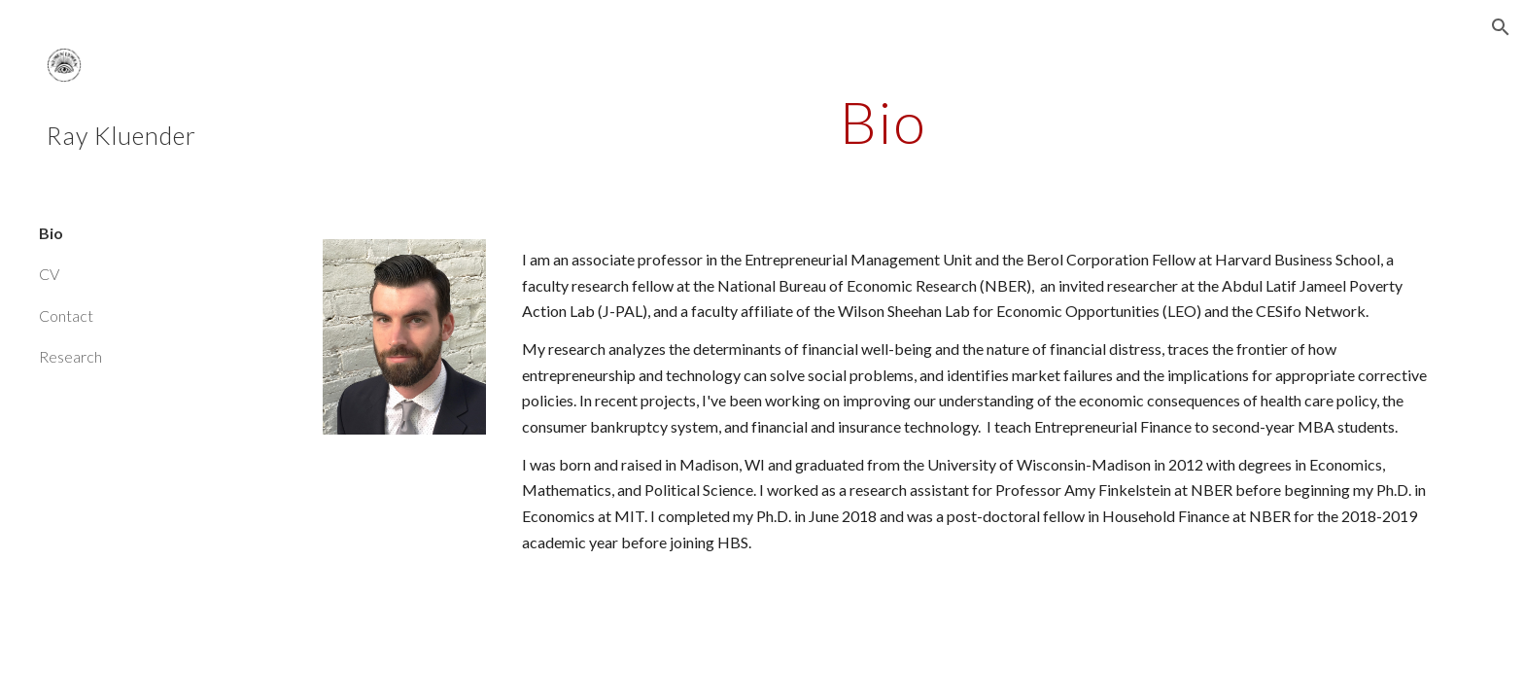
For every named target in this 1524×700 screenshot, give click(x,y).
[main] (883, 121)
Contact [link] (66, 315)
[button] (1500, 27)
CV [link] (49, 273)
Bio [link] (51, 233)
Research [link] (70, 356)
